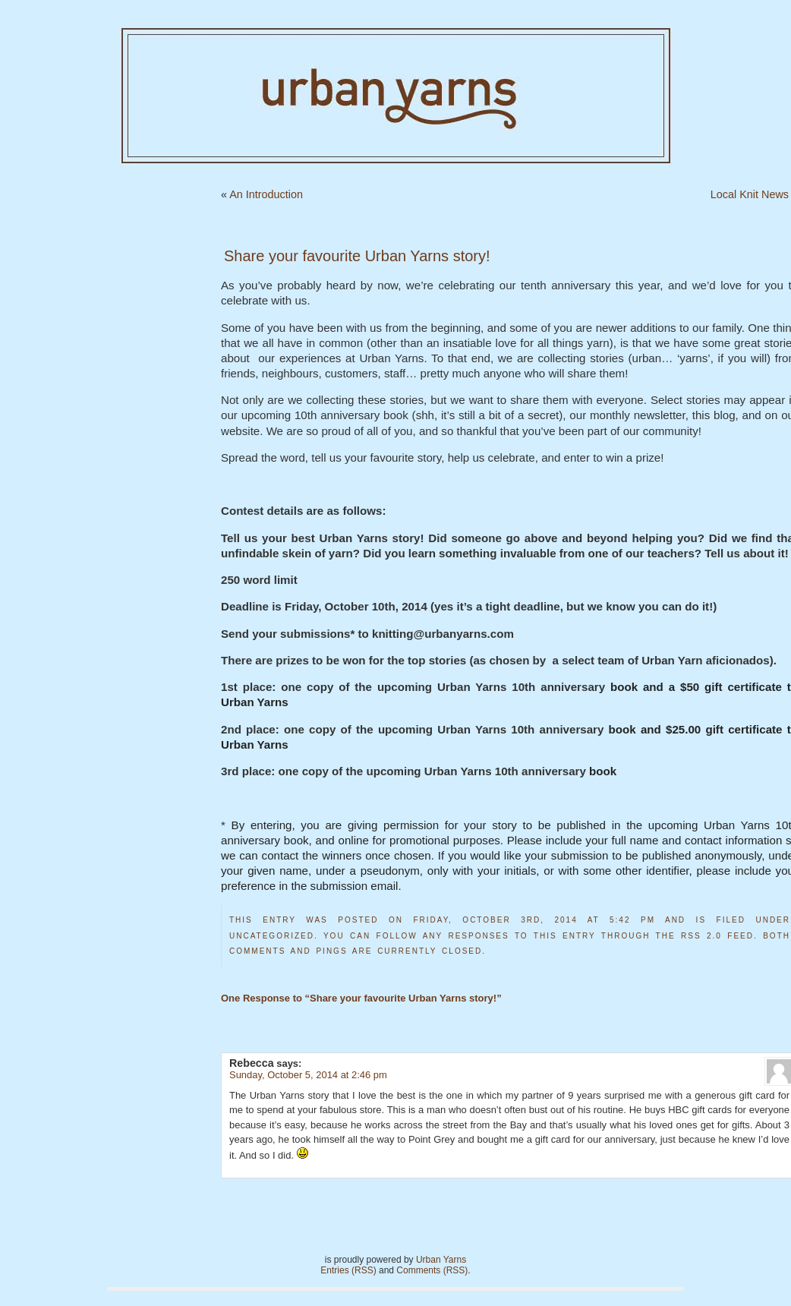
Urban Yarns (441, 1259)
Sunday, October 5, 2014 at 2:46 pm (308, 1074)
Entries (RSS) (348, 1270)
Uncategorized (271, 936)
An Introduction (266, 194)
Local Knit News (750, 194)
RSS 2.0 (701, 936)
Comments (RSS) (432, 1270)
